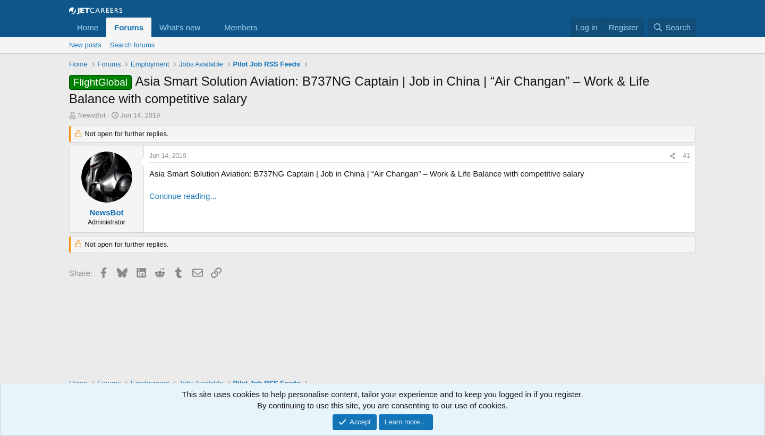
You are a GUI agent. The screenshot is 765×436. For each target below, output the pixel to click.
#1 (686, 156)
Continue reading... (183, 195)
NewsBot (92, 115)
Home (87, 27)
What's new (179, 27)
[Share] (672, 156)
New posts (85, 45)
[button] (208, 27)
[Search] (672, 27)
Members (241, 27)
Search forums (132, 45)
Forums (128, 27)
